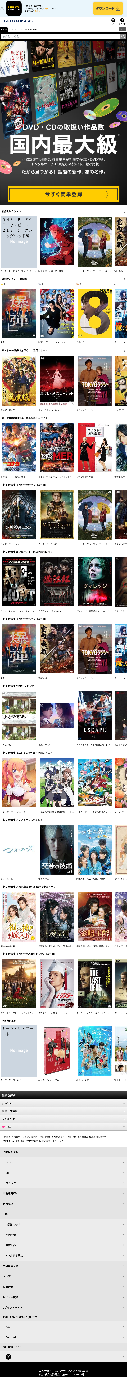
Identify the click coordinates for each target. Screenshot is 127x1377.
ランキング (63, 1123)
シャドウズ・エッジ (10, 548)
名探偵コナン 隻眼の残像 (13, 481)
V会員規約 (16, 1140)
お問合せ (8, 1290)
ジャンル (63, 1107)
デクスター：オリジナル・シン (52, 1017)
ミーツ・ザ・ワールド (11, 1084)
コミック (27, 33)
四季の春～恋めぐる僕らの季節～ (91, 883)
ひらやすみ (6, 749)
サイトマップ (58, 1144)
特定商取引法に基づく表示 (13, 1144)
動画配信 (8, 1207)
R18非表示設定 (14, 1259)
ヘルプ (7, 1280)
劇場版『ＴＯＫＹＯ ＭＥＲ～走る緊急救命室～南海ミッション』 (69, 481)
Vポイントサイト (12, 1311)
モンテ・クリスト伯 (47, 548)
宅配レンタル (13, 1228)
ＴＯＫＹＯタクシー (85, 414)
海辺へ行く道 (82, 1084)
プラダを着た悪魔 (84, 481)
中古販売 (11, 1249)
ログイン (122, 28)
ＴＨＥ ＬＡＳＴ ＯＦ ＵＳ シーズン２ (97, 1017)
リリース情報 (63, 1115)
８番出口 (80, 346)
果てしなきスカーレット (49, 414)
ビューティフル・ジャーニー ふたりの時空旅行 (99, 275)
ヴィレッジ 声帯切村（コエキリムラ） (95, 615)
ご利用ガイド (10, 1269)
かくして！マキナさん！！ (13, 816)
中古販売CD (42, 33)
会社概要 (6, 1140)
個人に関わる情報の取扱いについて (92, 1140)
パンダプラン (120, 414)
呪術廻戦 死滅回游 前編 (50, 275)
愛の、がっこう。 (46, 749)
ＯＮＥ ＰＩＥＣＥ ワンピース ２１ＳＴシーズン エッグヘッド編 (34, 275)
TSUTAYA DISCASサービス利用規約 (36, 1140)
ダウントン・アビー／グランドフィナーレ (20, 1017)
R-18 (63, 1130)
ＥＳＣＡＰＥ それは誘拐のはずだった (95, 749)
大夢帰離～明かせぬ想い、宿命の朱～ (56, 950)
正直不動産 (119, 481)
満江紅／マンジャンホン (49, 615)
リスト (113, 28)
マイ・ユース (7, 883)
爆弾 (3, 346)
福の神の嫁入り (8, 950)
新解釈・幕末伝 (8, 414)
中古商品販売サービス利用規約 (64, 1140)
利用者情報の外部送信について (38, 1144)
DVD (7, 33)
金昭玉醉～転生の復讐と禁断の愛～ (93, 950)
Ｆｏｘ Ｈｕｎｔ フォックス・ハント (19, 615)
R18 (122, 33)
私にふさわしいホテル (48, 1084)
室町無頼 (118, 275)
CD (16, 33)
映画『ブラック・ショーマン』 (52, 346)
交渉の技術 (43, 883)
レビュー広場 (10, 1301)
